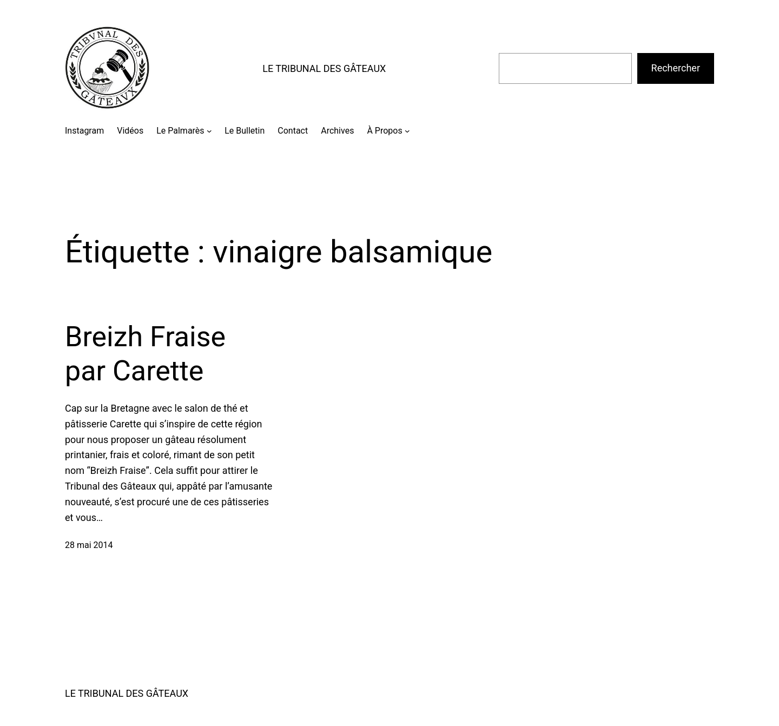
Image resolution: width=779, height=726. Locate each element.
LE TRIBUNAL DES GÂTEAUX (324, 68)
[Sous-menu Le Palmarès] (209, 131)
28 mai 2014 (89, 545)
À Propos (384, 131)
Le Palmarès (180, 131)
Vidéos (130, 131)
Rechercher (675, 68)
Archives (337, 131)
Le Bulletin (245, 131)
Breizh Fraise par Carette (145, 353)
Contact (293, 131)
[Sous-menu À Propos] (407, 131)
